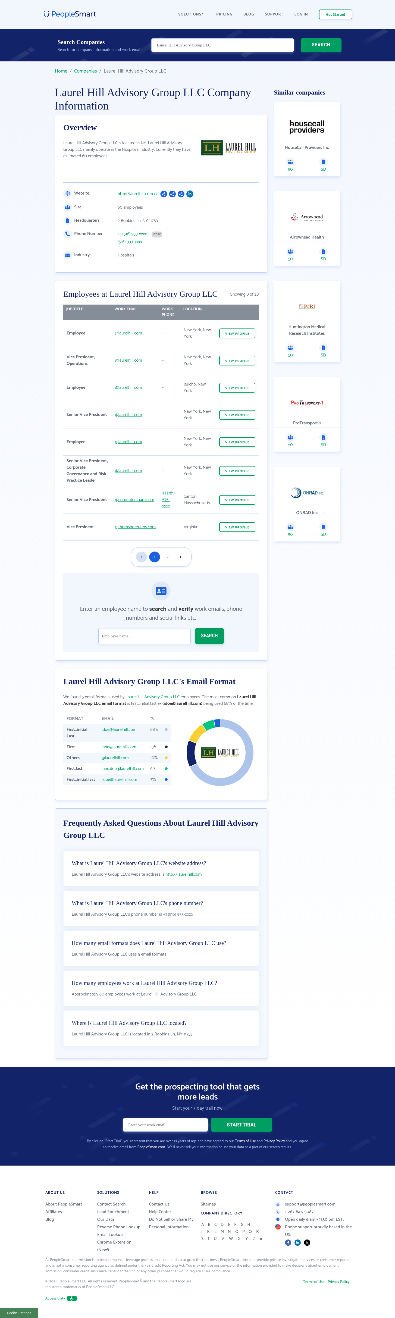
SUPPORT (274, 14)
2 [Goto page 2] (168, 557)
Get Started (335, 15)
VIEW (237, 333)
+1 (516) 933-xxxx (132, 234)
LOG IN (301, 14)
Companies (85, 71)
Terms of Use (245, 1141)
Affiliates (53, 1212)
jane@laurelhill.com (119, 747)
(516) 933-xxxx (130, 242)
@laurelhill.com (128, 333)
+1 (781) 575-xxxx (168, 500)
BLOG (248, 14)
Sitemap (208, 1204)
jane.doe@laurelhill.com (123, 768)
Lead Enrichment (113, 1212)
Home (61, 71)
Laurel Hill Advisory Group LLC (153, 697)
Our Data (105, 1219)
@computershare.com (134, 499)
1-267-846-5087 (294, 1212)
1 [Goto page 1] (154, 557)
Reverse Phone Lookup (118, 1227)
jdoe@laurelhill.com (119, 729)
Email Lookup (110, 1234)
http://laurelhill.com (135, 194)
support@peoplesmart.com (305, 1204)
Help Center (160, 1212)
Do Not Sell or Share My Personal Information (171, 1223)
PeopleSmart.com (151, 1147)
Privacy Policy (274, 1141)
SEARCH (321, 44)
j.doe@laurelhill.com (119, 779)
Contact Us (159, 1204)
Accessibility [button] (61, 1298)
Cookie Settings (19, 1313)
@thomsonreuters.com (135, 527)
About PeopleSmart (63, 1204)
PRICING (224, 14)
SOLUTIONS (191, 14)
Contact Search (111, 1204)
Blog (49, 1219)
